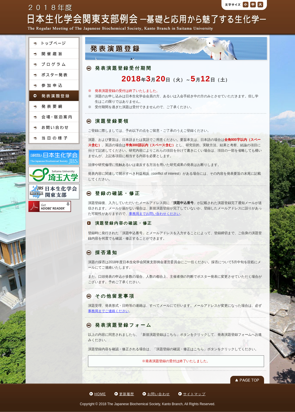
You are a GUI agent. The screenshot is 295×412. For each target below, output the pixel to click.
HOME (100, 394)
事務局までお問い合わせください (154, 214)
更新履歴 (126, 394)
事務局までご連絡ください (108, 311)
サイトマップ (194, 394)
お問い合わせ (158, 394)
